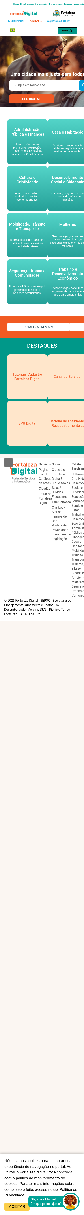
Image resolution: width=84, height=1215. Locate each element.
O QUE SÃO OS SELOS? (59, 21)
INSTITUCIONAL (16, 21)
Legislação (78, 4)
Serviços (68, 4)
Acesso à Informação (37, 4)
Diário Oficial (19, 4)
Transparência (55, 4)
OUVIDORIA (36, 21)
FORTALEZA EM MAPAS (39, 327)
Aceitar (17, 1206)
